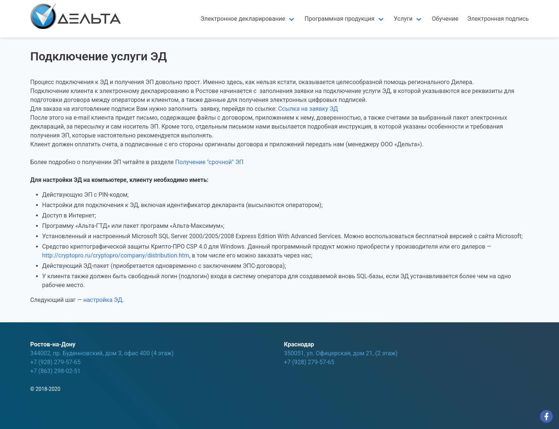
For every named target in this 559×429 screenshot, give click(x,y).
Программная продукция (340, 18)
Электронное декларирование (242, 18)
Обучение (445, 18)
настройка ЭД (102, 299)
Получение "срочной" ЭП (209, 162)
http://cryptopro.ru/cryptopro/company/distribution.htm (116, 255)
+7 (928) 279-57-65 (55, 362)
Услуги (403, 18)
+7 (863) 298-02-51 (55, 371)
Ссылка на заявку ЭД (308, 108)
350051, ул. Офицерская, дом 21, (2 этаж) (341, 353)
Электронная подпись (498, 18)
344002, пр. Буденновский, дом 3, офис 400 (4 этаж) (102, 353)
